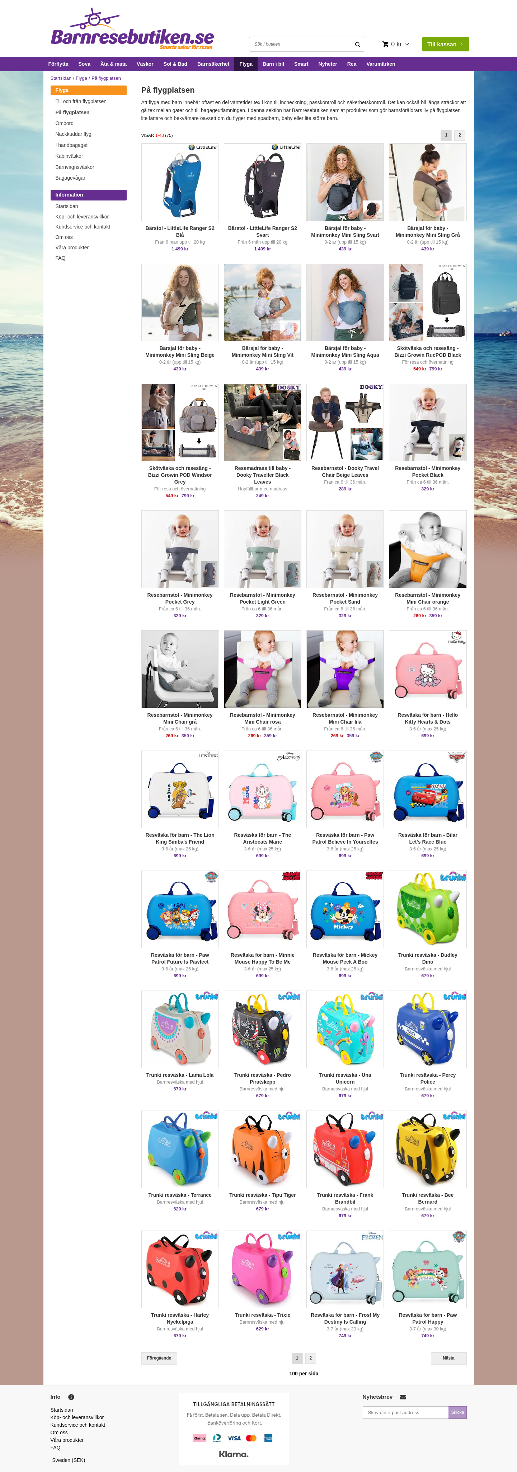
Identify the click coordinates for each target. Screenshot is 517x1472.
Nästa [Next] (448, 1358)
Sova (84, 64)
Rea (352, 64)
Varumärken (380, 64)
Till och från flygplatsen (81, 101)
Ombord (65, 123)
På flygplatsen (73, 112)
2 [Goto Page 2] (460, 135)
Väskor (145, 64)
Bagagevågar (70, 178)
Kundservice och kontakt (83, 227)
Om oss (64, 237)
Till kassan (444, 44)
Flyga (246, 64)
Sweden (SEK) (68, 1460)
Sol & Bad (175, 64)
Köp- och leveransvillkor (82, 217)
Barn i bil (273, 64)
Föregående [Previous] (159, 1358)
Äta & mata (113, 64)
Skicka (457, 1412)
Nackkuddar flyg (73, 134)
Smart (301, 64)
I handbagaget (72, 145)
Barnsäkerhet (213, 64)
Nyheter (328, 64)
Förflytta (58, 64)
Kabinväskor (69, 156)
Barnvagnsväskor (75, 167)
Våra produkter (72, 247)
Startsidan (61, 78)
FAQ (61, 258)
